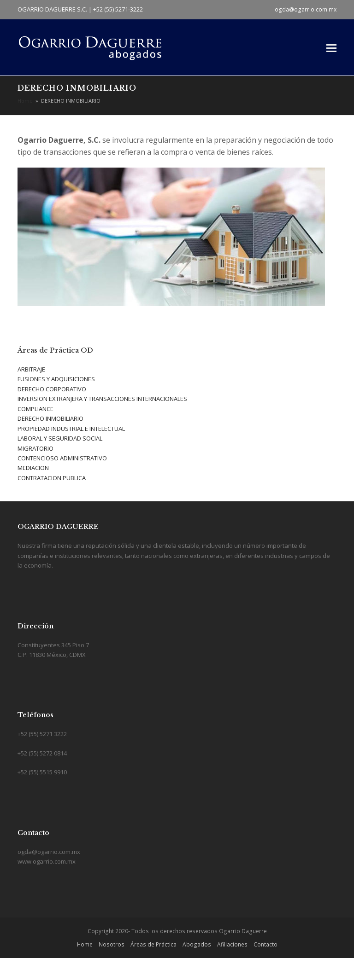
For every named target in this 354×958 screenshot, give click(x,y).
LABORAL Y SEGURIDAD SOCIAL (60, 438)
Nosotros (111, 944)
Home (85, 944)
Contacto (265, 944)
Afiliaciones (232, 944)
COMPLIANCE (35, 409)
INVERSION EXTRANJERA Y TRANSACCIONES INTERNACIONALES (102, 399)
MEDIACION (33, 468)
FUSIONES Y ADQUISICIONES (56, 379)
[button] (331, 47)
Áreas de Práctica (153, 944)
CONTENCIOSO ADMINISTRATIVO (62, 458)
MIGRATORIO (35, 448)
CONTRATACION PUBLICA (52, 478)
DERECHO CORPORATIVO (52, 389)
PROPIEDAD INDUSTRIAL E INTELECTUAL (71, 428)
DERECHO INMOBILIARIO (50, 418)
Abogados (197, 944)
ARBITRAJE (31, 369)
